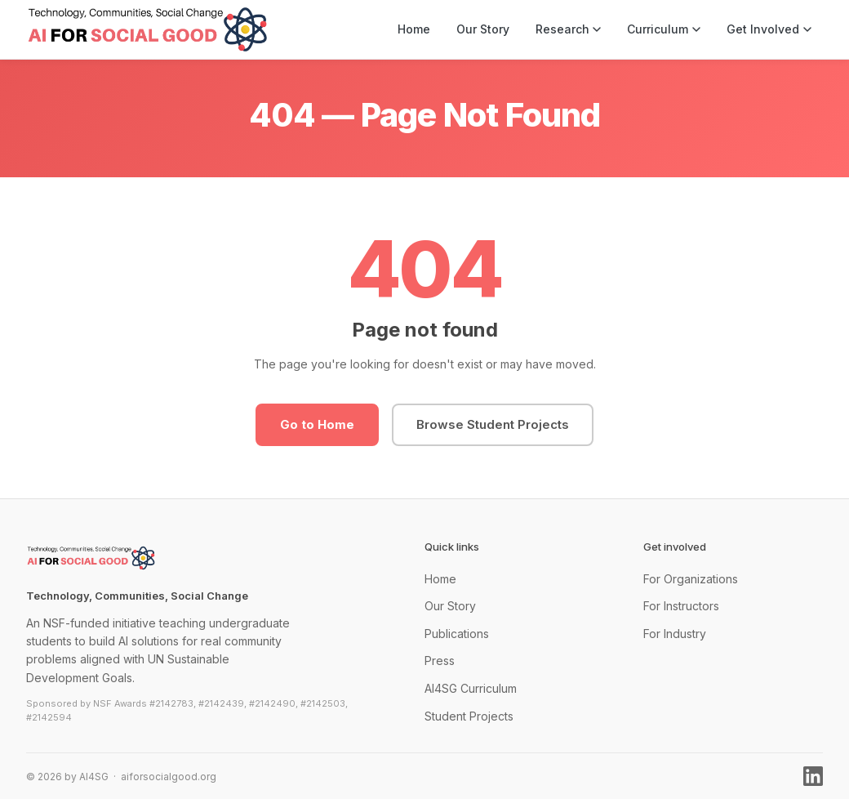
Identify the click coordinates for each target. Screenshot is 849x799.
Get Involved (769, 29)
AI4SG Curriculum (470, 688)
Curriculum (663, 29)
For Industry (674, 634)
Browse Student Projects (492, 424)
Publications (456, 634)
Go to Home (317, 424)
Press (439, 660)
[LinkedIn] (813, 776)
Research (569, 29)
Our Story (482, 29)
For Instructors (681, 606)
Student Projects (468, 716)
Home (414, 29)
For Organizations (690, 579)
